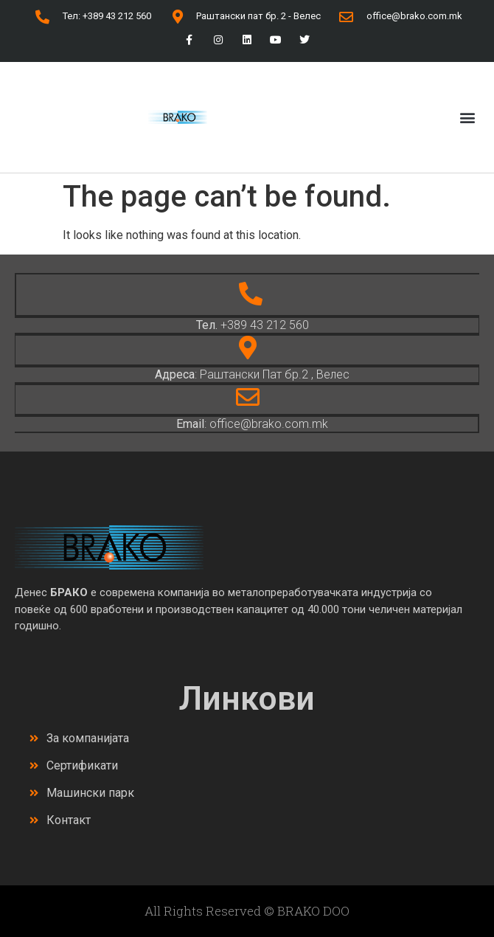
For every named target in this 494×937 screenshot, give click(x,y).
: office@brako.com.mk (252, 424)
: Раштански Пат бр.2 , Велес (252, 374)
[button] (467, 117)
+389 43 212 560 (252, 325)
